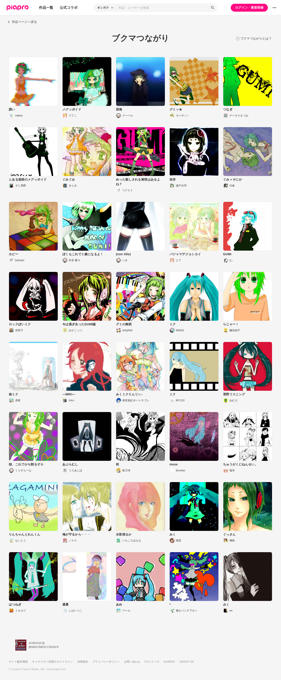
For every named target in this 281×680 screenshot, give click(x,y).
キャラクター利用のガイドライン (52, 661)
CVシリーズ (152, 661)
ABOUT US (187, 661)
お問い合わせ (132, 661)
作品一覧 (46, 7)
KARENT (169, 661)
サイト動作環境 (18, 661)
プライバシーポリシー (106, 661)
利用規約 (82, 661)
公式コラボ (69, 7)
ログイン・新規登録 (249, 7)
